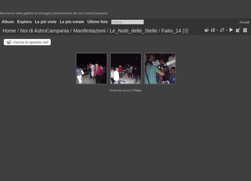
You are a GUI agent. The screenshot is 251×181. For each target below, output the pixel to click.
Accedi (244, 22)
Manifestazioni (89, 30)
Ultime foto (97, 22)
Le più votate (72, 22)
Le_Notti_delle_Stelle (133, 30)
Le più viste (46, 22)
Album (8, 22)
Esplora (24, 22)
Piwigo (137, 90)
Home (9, 30)
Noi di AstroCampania (44, 30)
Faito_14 (171, 30)
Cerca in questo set (30, 42)
